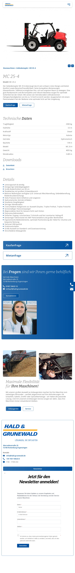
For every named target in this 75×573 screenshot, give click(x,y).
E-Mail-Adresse (22, 512)
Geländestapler (22, 68)
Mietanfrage (27, 105)
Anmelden (23, 546)
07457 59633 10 (10, 286)
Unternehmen (21, 519)
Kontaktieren (11, 296)
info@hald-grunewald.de (14, 456)
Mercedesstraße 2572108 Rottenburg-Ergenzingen (15, 446)
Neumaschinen (9, 68)
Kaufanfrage (10, 105)
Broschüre (10, 169)
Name (19, 504)
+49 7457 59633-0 (11, 459)
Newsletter (37, 469)
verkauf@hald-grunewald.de (15, 289)
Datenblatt (10, 165)
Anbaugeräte (13, 409)
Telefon (19, 526)
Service (28, 409)
